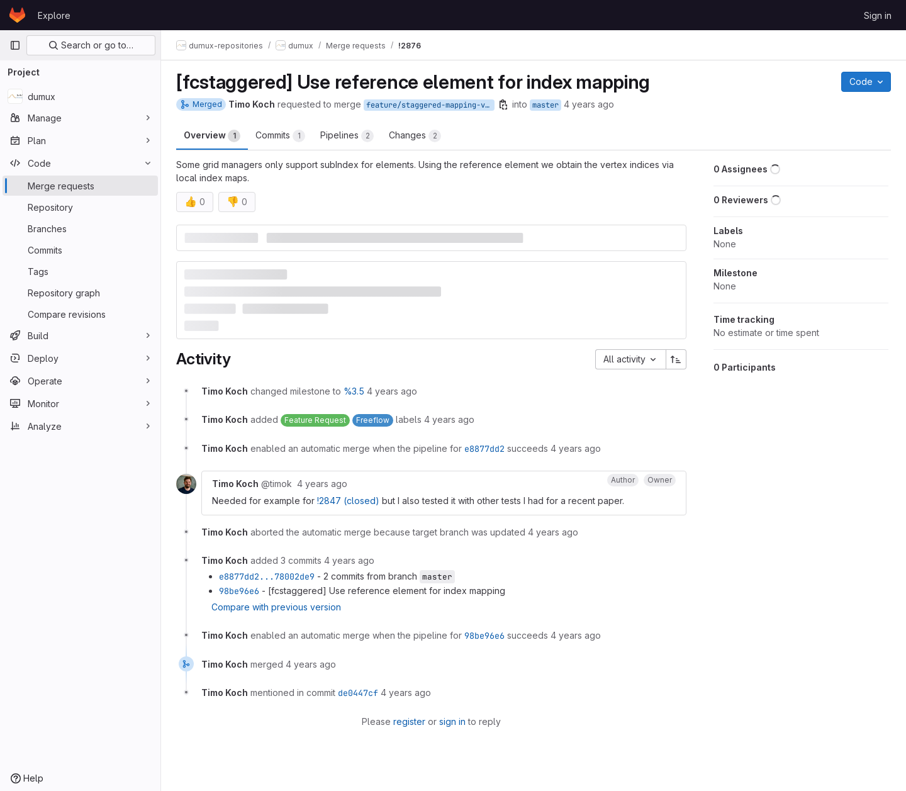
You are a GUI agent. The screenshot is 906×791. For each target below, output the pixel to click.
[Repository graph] (80, 293)
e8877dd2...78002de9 (267, 576)
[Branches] (80, 228)
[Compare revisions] (80, 314)
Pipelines (347, 136)
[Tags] (80, 271)
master (545, 105)
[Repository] (80, 207)
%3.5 (354, 391)
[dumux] (80, 96)
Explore (54, 15)
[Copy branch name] (503, 104)
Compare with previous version (276, 607)
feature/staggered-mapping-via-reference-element (430, 105)
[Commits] (80, 250)
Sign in (878, 15)
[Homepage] (17, 15)
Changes (415, 136)
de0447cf (358, 692)
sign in (452, 721)
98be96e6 (239, 591)
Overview (212, 136)
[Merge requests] (80, 186)
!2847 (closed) (348, 500)
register (409, 721)
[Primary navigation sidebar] (15, 45)
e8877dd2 (484, 448)
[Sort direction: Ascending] (676, 359)
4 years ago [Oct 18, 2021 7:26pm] (589, 104)
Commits (280, 136)
